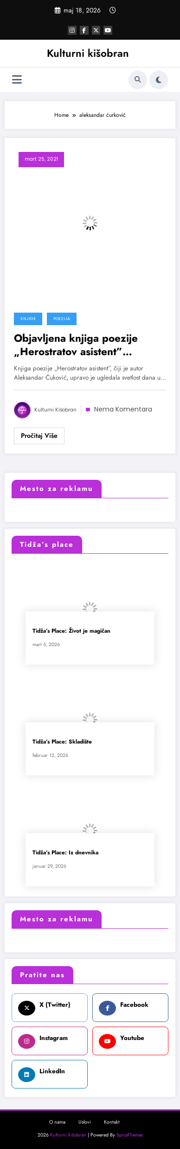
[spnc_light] (158, 80)
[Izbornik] (16, 80)
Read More (39, 436)
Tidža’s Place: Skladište (62, 742)
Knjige (28, 318)
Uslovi (84, 1122)
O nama (57, 1122)
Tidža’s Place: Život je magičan (71, 631)
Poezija (61, 318)
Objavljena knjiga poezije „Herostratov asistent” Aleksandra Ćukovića (76, 345)
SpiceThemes (129, 1134)
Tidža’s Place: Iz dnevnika (65, 853)
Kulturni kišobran (88, 53)
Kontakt (112, 1122)
